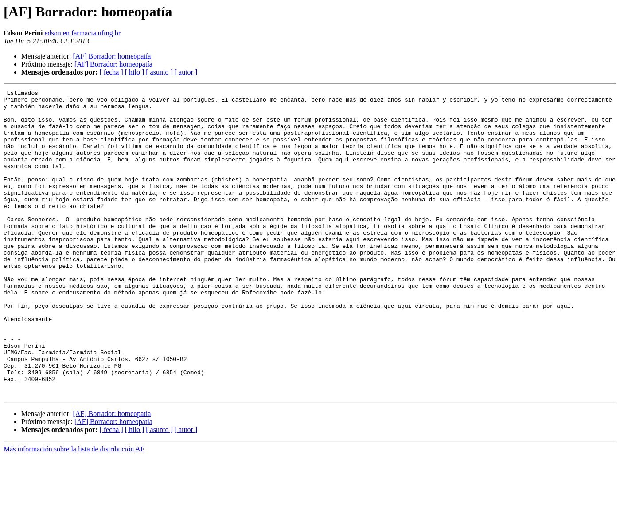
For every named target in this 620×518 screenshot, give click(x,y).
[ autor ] (186, 72)
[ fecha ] (111, 72)
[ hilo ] (134, 72)
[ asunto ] (159, 72)
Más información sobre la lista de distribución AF (74, 510)
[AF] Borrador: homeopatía (112, 56)
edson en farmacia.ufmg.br (82, 33)
